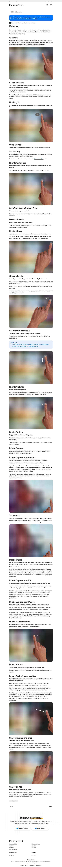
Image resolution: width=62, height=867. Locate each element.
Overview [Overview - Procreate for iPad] (11, 845)
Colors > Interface (38, 159)
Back (11, 806)
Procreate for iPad (14, 23)
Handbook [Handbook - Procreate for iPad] (11, 847)
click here (35, 18)
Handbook (24, 23)
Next (51, 806)
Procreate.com (35, 854)
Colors (33, 23)
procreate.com (13, 1)
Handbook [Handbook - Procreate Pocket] (11, 855)
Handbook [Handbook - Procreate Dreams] (34, 847)
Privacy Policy (32, 865)
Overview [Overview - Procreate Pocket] (11, 854)
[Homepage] (16, 5)
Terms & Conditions (24, 865)
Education (34, 855)
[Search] (47, 5)
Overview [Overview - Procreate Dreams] (34, 845)
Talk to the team (40, 828)
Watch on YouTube (22, 828)
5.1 (29, 23)
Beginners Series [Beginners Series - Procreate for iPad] (13, 849)
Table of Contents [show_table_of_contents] (15, 12)
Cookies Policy (39, 865)
